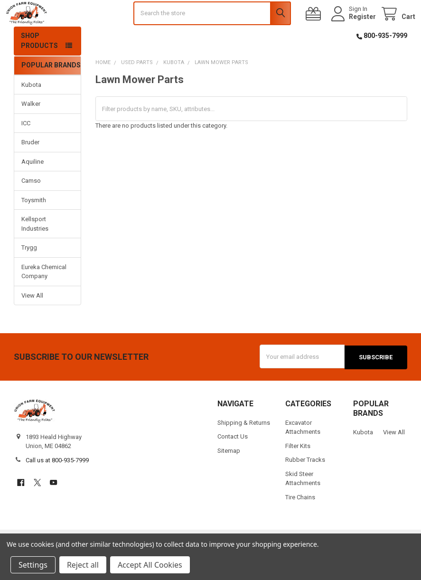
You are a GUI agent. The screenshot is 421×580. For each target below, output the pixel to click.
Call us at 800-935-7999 (57, 484)
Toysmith (33, 225)
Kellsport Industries (34, 249)
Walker (30, 129)
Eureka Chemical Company (43, 297)
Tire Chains (300, 521)
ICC (25, 148)
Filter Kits (297, 470)
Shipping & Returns (243, 447)
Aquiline (32, 186)
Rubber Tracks (305, 484)
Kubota (31, 109)
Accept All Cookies (150, 565)
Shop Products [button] (39, 66)
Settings (33, 565)
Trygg (29, 273)
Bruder (30, 167)
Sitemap (228, 475)
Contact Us (232, 461)
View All (32, 320)
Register (354, 29)
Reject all (83, 565)
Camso (31, 206)
